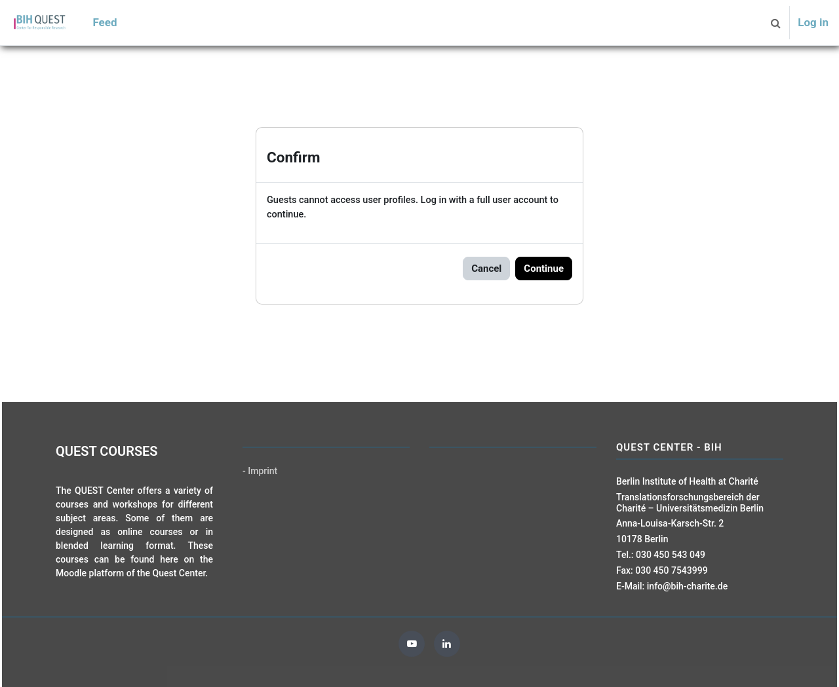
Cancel (486, 269)
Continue (544, 269)
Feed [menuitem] (104, 22)
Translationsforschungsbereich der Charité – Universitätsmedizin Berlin (690, 502)
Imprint (262, 471)
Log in (813, 22)
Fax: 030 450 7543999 (662, 570)
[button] (775, 22)
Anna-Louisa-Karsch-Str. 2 (670, 523)
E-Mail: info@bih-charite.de (672, 586)
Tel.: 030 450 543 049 (660, 554)
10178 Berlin (642, 539)
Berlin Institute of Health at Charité (687, 481)
